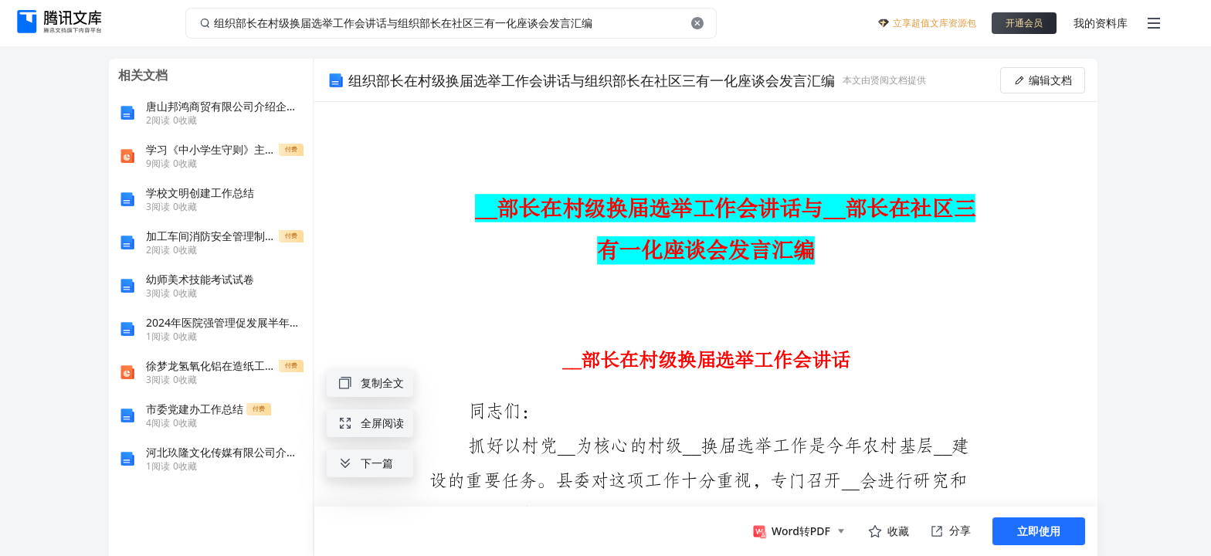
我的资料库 (1101, 22)
